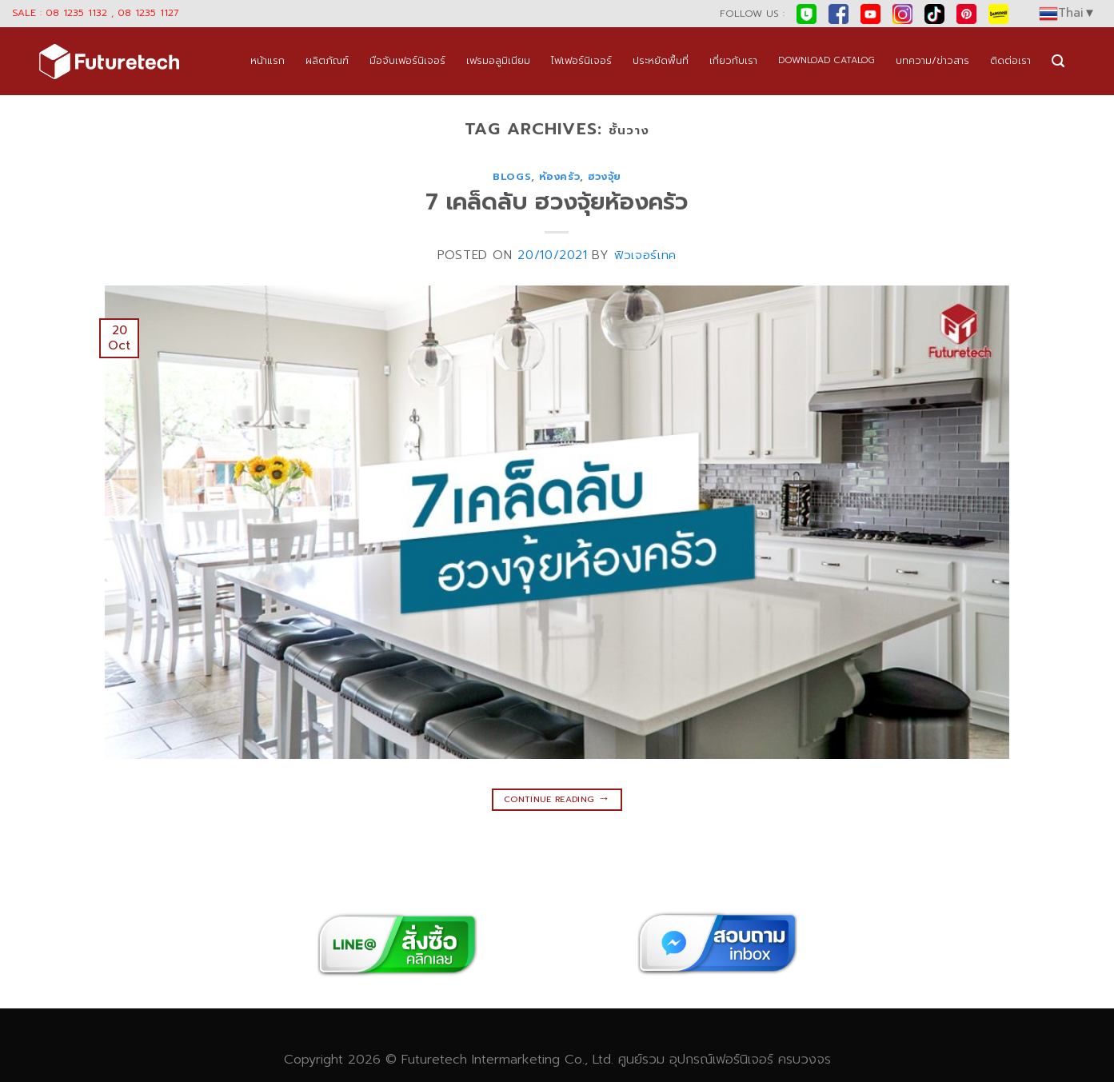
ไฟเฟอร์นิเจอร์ (581, 60)
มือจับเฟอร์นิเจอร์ (407, 60)
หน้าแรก (267, 60)
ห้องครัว (560, 176)
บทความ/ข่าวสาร (932, 60)
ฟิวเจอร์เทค (645, 255)
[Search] (1058, 61)
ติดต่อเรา (1010, 60)
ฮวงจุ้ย (604, 176)
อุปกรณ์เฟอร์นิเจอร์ (721, 1059)
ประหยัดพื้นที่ (661, 60)
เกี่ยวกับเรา (733, 60)
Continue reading (557, 798)
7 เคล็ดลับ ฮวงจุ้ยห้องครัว (556, 202)
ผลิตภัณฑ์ (327, 60)
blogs (512, 176)
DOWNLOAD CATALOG (826, 60)
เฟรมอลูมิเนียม (498, 60)
